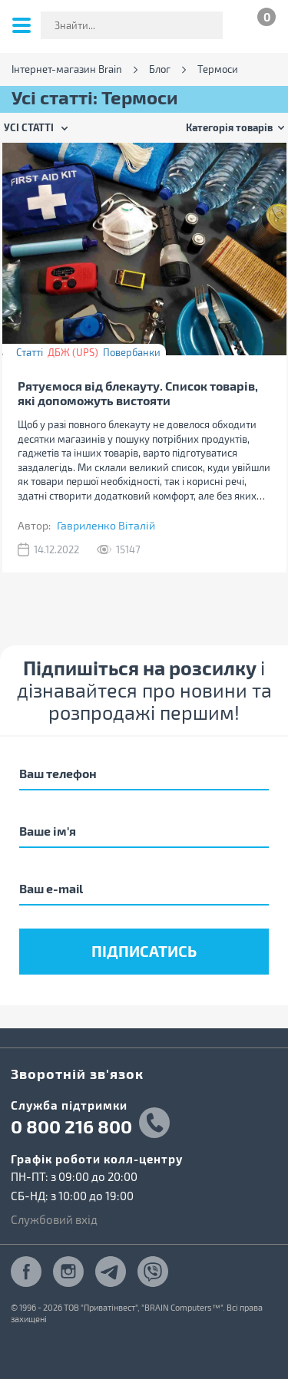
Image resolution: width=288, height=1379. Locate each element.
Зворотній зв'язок (77, 1073)
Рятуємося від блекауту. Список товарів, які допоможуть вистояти (138, 392)
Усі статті (29, 127)
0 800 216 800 (71, 1126)
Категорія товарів (229, 127)
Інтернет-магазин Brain (67, 69)
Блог (159, 69)
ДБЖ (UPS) (73, 352)
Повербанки (132, 352)
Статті (29, 352)
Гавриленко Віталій (106, 525)
